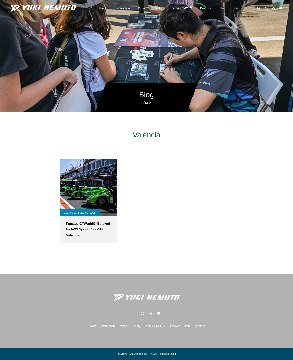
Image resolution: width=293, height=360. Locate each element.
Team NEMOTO (182, 8)
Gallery (159, 8)
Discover (205, 8)
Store (222, 8)
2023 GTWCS (88, 212)
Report (142, 8)
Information (123, 8)
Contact (239, 8)
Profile (103, 8)
